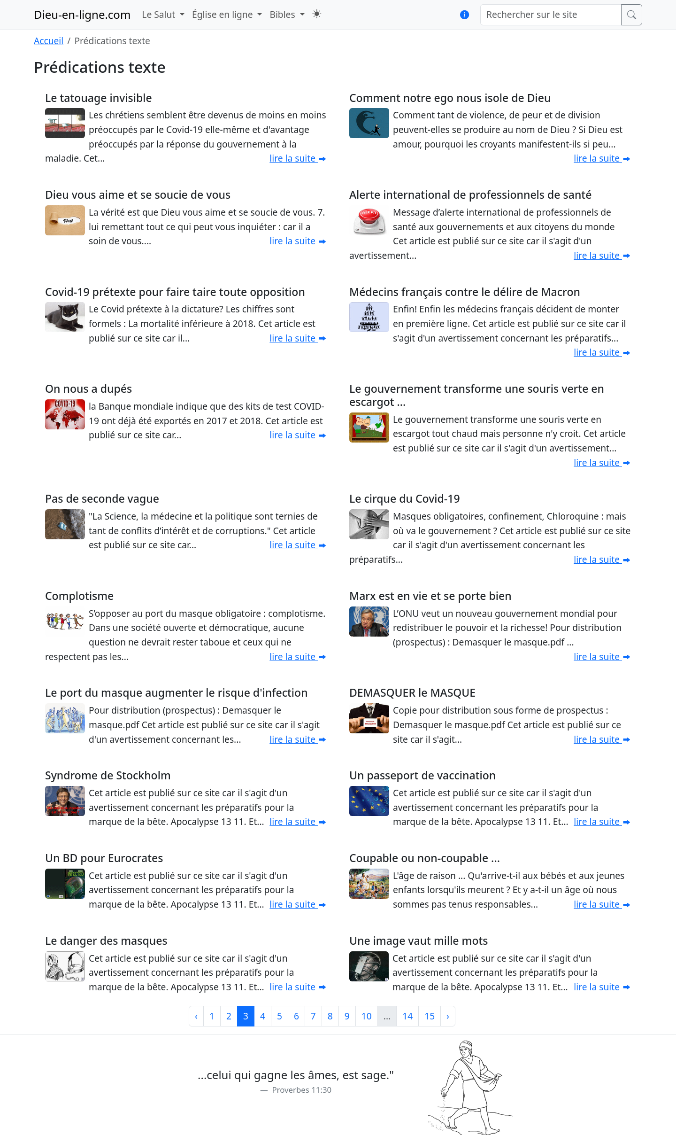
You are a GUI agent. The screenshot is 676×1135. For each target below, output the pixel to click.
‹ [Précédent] (196, 1016)
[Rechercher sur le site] (551, 14)
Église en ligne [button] (223, 14)
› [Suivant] (447, 1016)
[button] (316, 14)
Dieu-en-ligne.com (82, 14)
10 (366, 1016)
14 (407, 1016)
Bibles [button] (283, 14)
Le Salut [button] (159, 14)
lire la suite (298, 158)
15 (429, 1016)
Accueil (48, 40)
